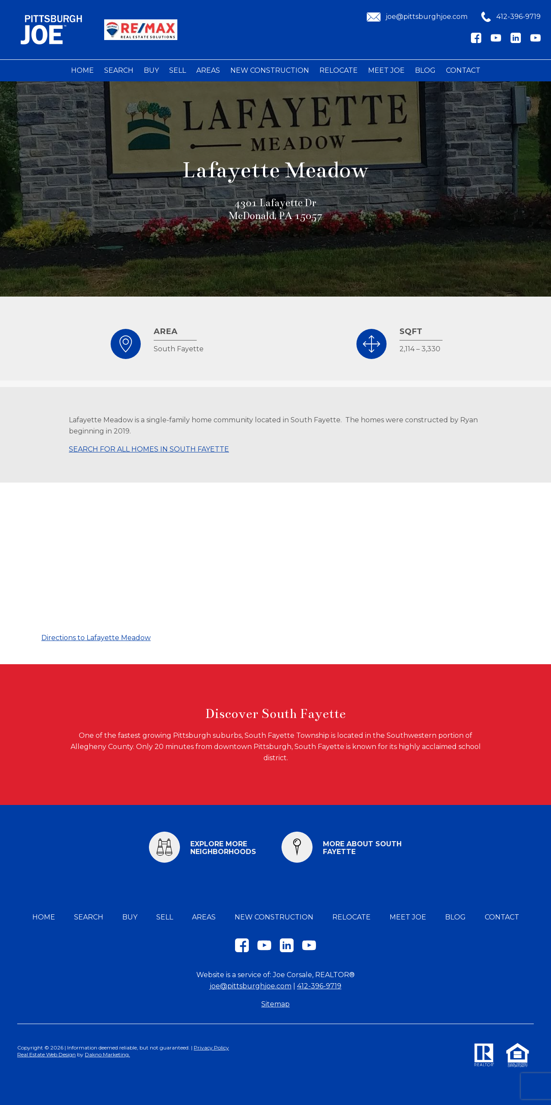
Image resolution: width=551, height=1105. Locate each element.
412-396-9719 (319, 986)
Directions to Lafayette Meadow (96, 638)
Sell (177, 70)
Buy (151, 70)
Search (118, 70)
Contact (463, 70)
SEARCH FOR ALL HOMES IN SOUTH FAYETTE (149, 449)
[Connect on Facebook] (476, 41)
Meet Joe (386, 70)
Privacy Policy (211, 1047)
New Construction (269, 70)
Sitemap (275, 1004)
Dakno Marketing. (107, 1054)
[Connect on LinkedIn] (516, 41)
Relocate (338, 70)
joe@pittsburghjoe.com (250, 986)
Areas (208, 70)
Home (82, 70)
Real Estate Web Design (46, 1054)
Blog (425, 70)
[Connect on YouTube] (496, 41)
